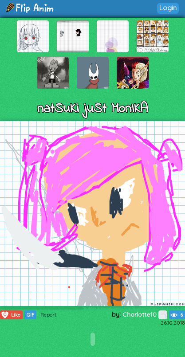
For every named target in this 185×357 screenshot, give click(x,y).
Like (10, 314)
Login (168, 8)
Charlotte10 (144, 314)
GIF (30, 315)
